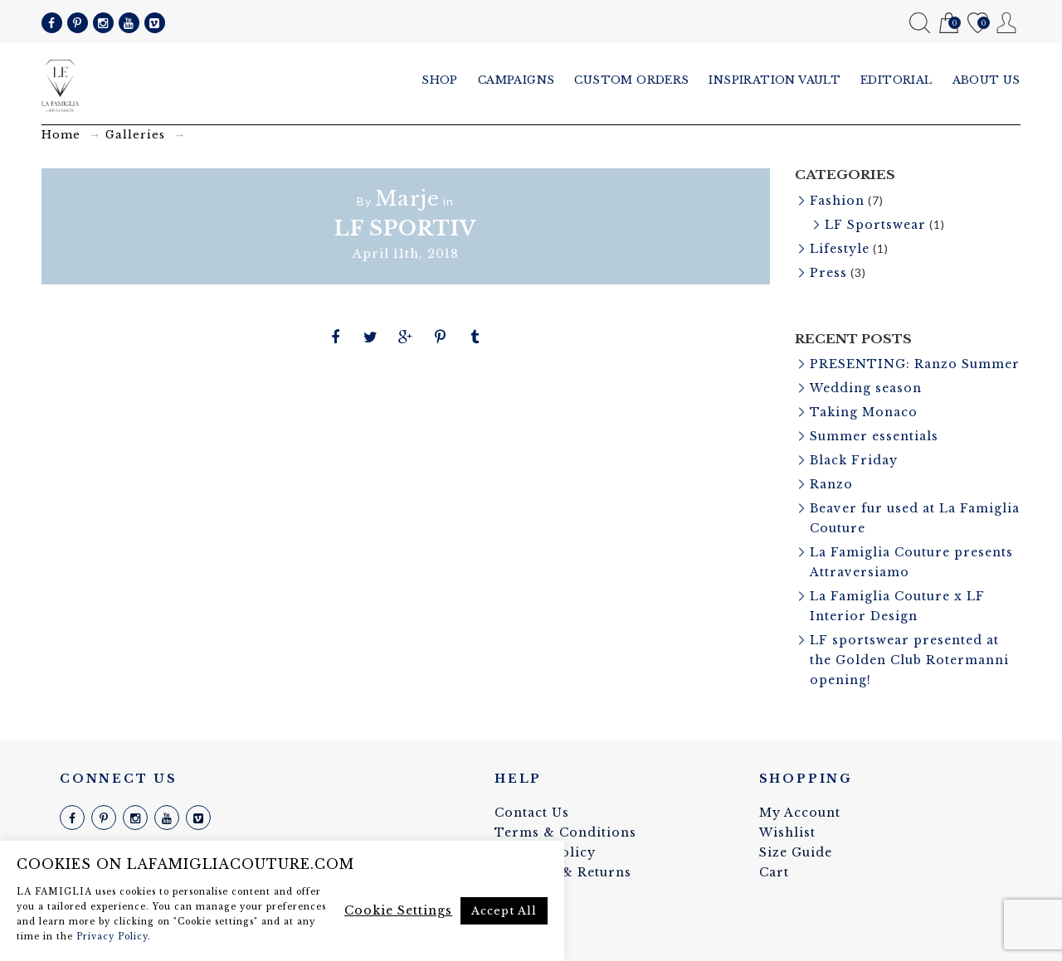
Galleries (135, 135)
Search (919, 22)
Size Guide (795, 852)
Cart (948, 24)
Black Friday (854, 460)
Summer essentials (874, 436)
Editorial (896, 80)
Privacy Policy (112, 936)
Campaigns (516, 80)
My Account (1006, 22)
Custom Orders (631, 80)
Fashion (837, 200)
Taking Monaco (864, 412)
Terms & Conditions (565, 832)
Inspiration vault (774, 80)
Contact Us (531, 812)
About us (986, 80)
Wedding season (866, 388)
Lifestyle (840, 248)
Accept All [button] (504, 911)
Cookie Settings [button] (398, 910)
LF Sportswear (875, 224)
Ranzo (831, 484)
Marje (407, 199)
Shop (439, 80)
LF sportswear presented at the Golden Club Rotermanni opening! (909, 660)
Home (60, 135)
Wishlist (977, 24)
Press (828, 272)
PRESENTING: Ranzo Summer (915, 364)
